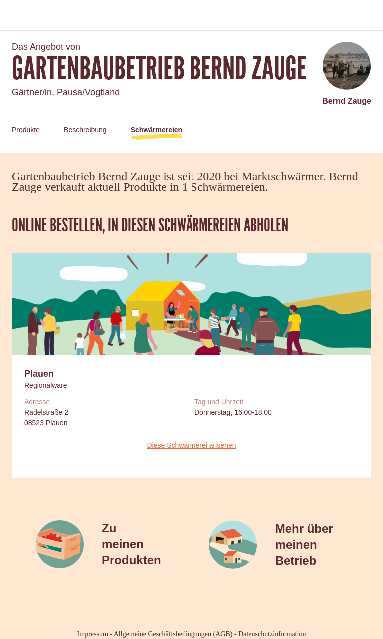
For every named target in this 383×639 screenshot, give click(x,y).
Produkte (26, 130)
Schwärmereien (157, 130)
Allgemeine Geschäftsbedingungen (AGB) (173, 634)
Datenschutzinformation (272, 634)
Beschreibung (85, 130)
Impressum (92, 634)
